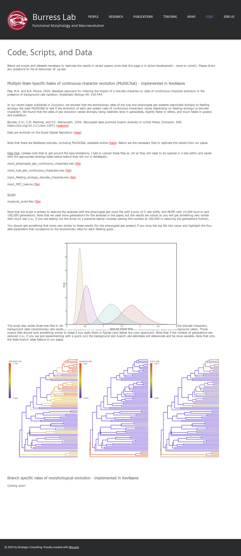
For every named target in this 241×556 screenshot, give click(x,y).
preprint (62, 125)
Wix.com (74, 547)
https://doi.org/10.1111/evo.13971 (31, 125)
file (78, 163)
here (77, 132)
